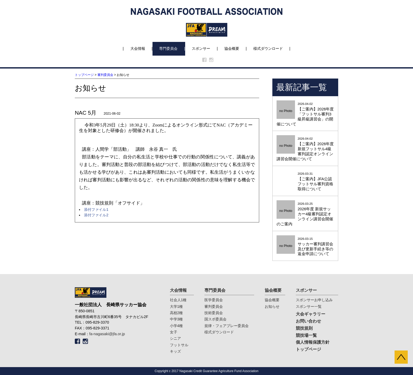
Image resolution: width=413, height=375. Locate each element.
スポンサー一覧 (309, 306)
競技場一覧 (306, 335)
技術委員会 (213, 313)
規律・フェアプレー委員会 (226, 326)
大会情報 (137, 48)
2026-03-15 (305, 247)
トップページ (84, 75)
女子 (173, 332)
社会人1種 (178, 300)
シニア (175, 338)
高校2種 (176, 313)
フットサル (179, 345)
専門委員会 (168, 48)
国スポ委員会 (215, 319)
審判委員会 (105, 75)
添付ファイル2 (96, 215)
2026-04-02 (305, 114)
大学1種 (176, 306)
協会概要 (231, 48)
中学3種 (176, 319)
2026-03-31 (305, 182)
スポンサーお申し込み (314, 300)
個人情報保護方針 (313, 342)
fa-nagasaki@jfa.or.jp (107, 334)
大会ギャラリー (310, 314)
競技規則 (304, 328)
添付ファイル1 (96, 209)
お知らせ (272, 306)
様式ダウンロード (268, 48)
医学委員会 (213, 300)
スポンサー (201, 48)
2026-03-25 (305, 214)
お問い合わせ (308, 321)
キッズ (175, 351)
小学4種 (176, 326)
